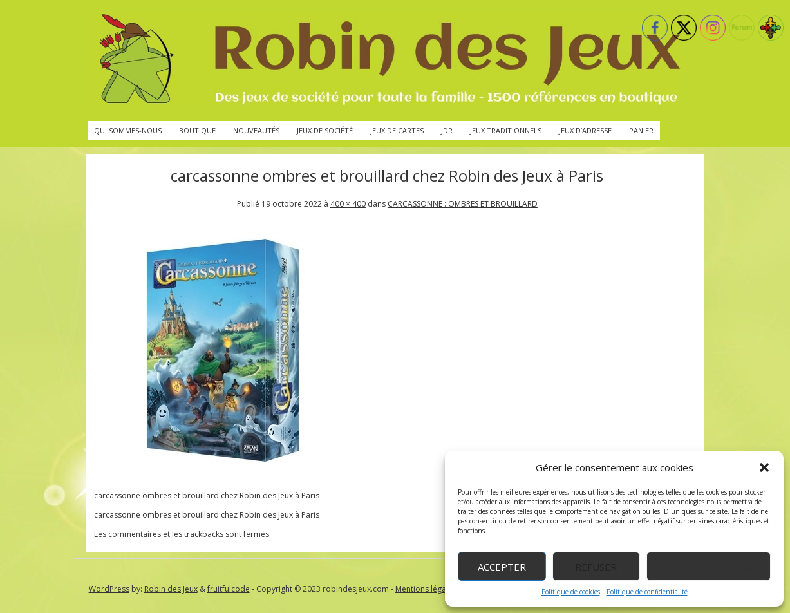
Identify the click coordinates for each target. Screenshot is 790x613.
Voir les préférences (709, 566)
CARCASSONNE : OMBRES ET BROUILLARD (463, 203)
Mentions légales (425, 588)
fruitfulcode (228, 588)
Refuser (596, 566)
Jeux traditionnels (505, 130)
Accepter (502, 566)
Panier (641, 130)
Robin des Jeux (171, 588)
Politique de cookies (570, 591)
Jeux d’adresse (585, 130)
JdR (447, 130)
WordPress (109, 588)
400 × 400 (348, 203)
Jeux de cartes (397, 130)
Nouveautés (256, 130)
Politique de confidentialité (647, 591)
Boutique (197, 130)
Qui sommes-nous (128, 130)
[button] (764, 467)
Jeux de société (325, 130)
